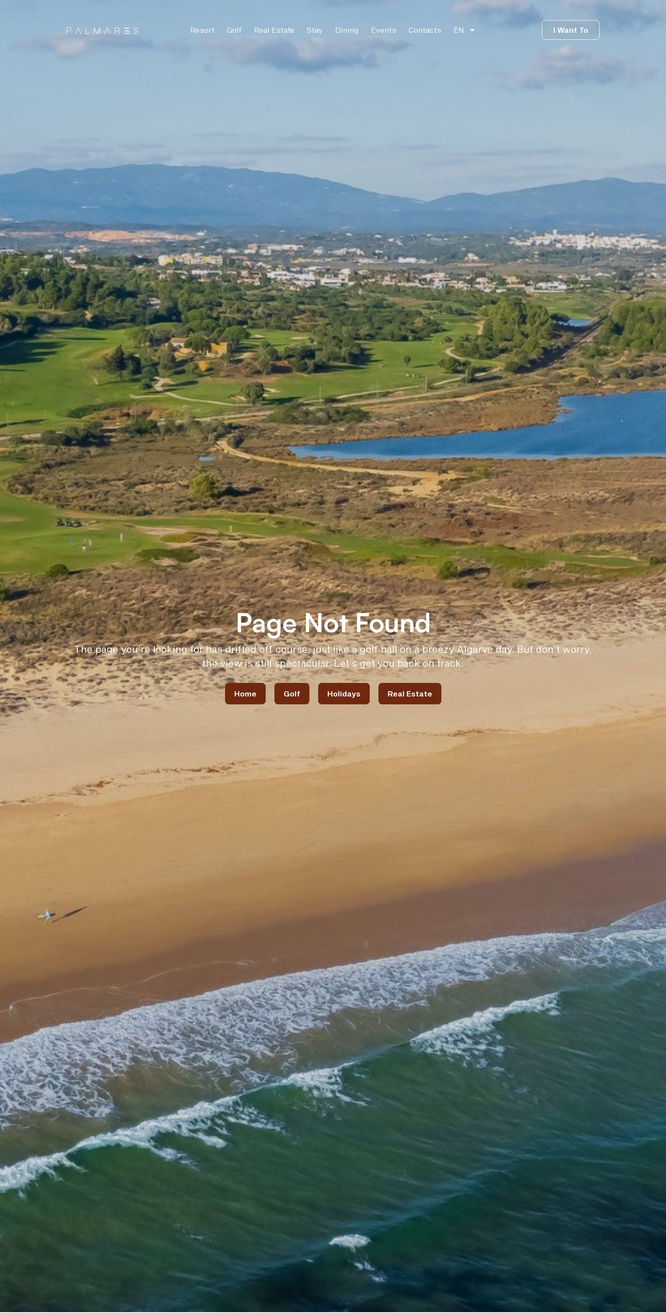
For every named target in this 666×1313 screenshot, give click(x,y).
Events (383, 29)
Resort (202, 29)
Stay (315, 29)
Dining (347, 29)
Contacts (425, 29)
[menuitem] (465, 29)
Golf (234, 29)
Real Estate (274, 29)
